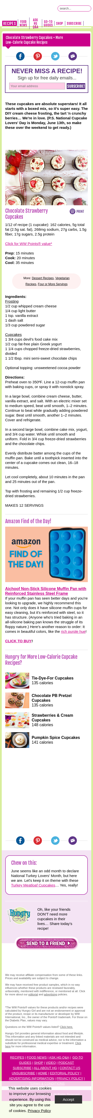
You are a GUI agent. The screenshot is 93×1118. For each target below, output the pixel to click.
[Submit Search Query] (88, 8)
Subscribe (74, 23)
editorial (33, 994)
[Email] (73, 56)
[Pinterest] (38, 56)
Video (51, 1063)
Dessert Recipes (43, 278)
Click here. (66, 1026)
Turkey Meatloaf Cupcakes (33, 885)
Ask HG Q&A (35, 23)
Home (42, 1073)
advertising (50, 994)
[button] (46, 944)
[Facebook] (20, 56)
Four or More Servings (52, 284)
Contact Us (70, 1068)
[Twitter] (55, 56)
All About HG (45, 1068)
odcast (67, 1063)
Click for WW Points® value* (28, 243)
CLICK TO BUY (18, 641)
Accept (68, 1099)
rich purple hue (73, 631)
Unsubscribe (23, 1073)
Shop (59, 23)
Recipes (9, 23)
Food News (23, 23)
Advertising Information (31, 1078)
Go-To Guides (48, 23)
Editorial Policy (65, 1073)
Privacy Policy (70, 1078)
